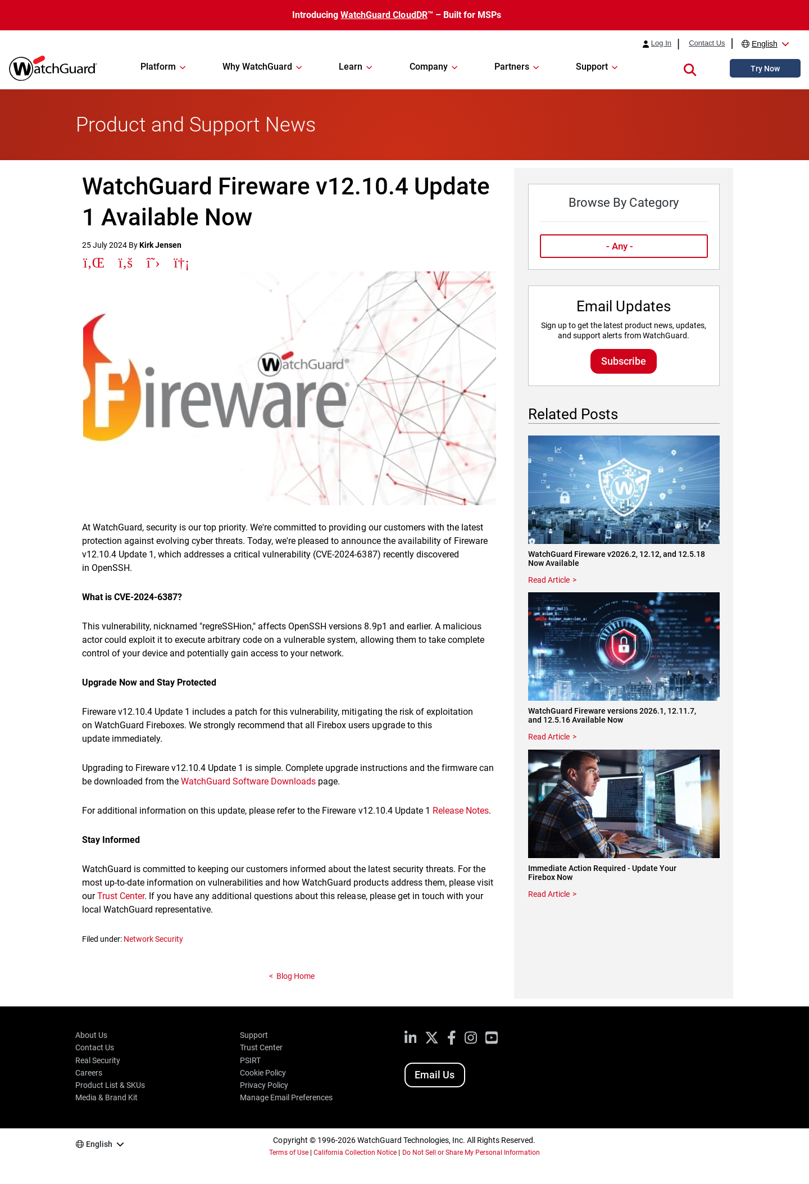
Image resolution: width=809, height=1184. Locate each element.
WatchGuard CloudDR (383, 15)
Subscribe (623, 361)
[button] (690, 68)
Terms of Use (288, 1152)
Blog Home (295, 976)
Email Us (435, 1075)
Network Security (153, 939)
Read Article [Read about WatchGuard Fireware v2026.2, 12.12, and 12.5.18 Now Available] (549, 579)
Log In (661, 43)
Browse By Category (623, 203)
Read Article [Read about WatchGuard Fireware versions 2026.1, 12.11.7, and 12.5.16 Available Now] (549, 736)
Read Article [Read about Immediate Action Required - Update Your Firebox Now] (549, 894)
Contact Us (707, 43)
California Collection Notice (355, 1152)
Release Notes (461, 810)
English (765, 43)
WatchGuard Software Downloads (248, 781)
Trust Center (120, 896)
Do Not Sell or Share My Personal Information (471, 1152)
